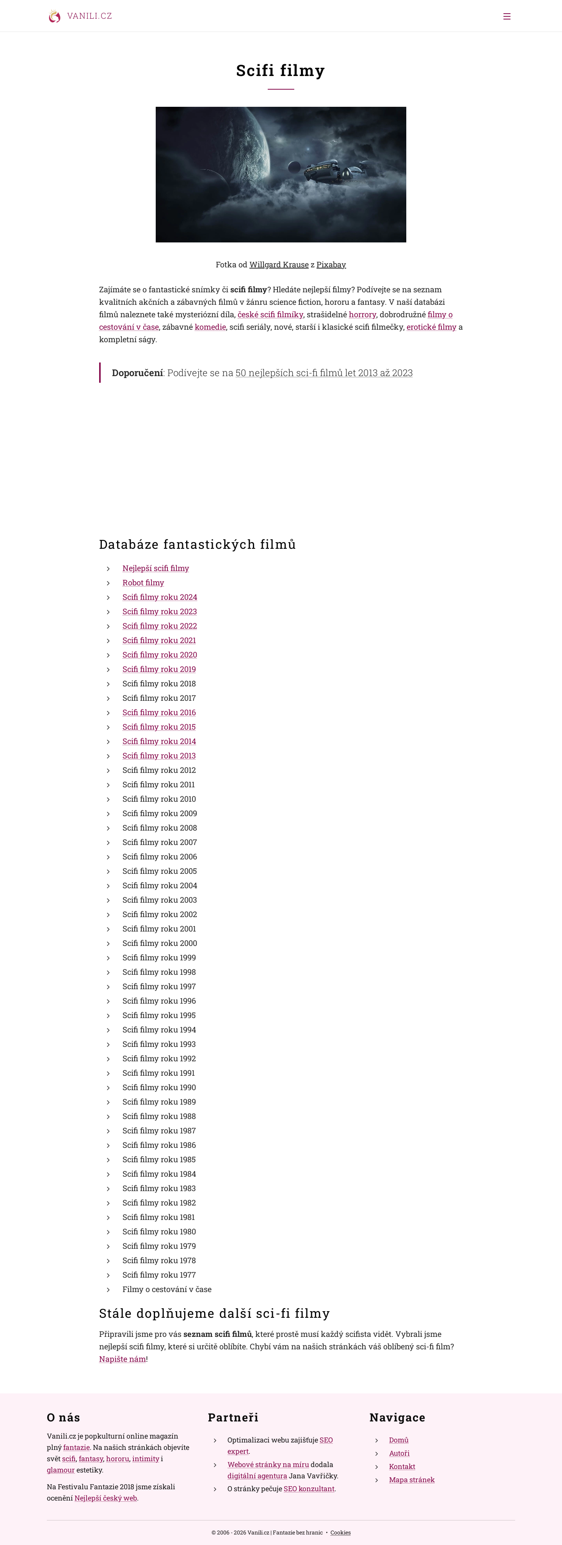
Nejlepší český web (106, 1498)
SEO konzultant (309, 1488)
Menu (506, 16)
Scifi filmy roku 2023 (160, 611)
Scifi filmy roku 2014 (159, 741)
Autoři (399, 1453)
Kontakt (402, 1466)
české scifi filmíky (270, 314)
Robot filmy (143, 582)
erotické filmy (432, 327)
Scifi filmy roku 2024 (160, 597)
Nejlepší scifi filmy (156, 568)
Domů (399, 1439)
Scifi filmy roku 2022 (160, 625)
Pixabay (331, 264)
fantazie (76, 1447)
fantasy (91, 1458)
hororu (117, 1458)
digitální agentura (257, 1475)
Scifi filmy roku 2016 (159, 712)
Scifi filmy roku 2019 (159, 669)
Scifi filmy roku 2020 (160, 654)
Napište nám (122, 1359)
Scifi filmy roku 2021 (159, 640)
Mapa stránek (412, 1479)
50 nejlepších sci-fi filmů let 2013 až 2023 (324, 372)
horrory (362, 314)
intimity (145, 1458)
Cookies (341, 1532)
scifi (69, 1458)
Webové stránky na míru (268, 1464)
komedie (210, 327)
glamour (61, 1469)
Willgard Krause (279, 264)
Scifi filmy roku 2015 (159, 726)
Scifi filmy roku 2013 (159, 755)
